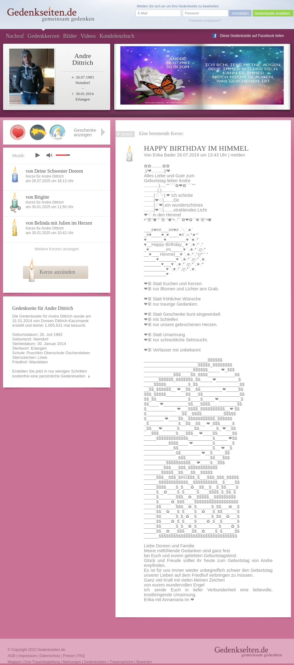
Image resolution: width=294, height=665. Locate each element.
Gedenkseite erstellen (272, 13)
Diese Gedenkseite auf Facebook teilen (252, 36)
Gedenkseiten (95, 662)
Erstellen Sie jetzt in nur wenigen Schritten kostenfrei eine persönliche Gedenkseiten (49, 373)
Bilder (70, 36)
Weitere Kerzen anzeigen (56, 249)
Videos (88, 36)
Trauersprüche (122, 662)
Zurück (126, 134)
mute (49, 155)
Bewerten (144, 662)
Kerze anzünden (57, 272)
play (37, 155)
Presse (68, 656)
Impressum (27, 656)
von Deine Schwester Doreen (54, 171)
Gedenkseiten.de (51, 650)
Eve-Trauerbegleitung (42, 662)
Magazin (14, 662)
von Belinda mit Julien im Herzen (59, 223)
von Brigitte (37, 197)
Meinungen (72, 662)
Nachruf (15, 36)
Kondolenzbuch (117, 36)
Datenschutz (50, 656)
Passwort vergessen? (205, 20)
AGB (11, 656)
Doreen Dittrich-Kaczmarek (65, 320)
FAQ (81, 656)
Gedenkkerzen (43, 36)
